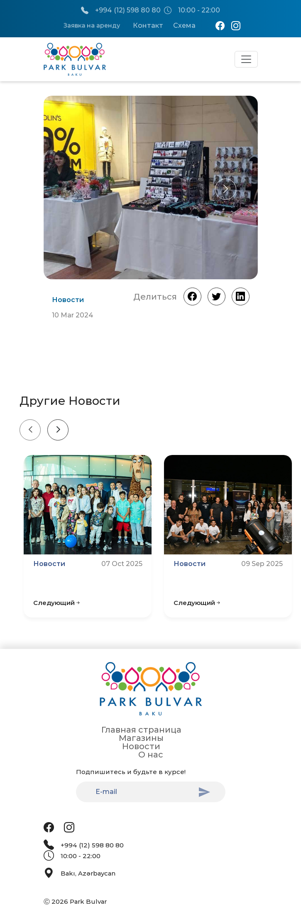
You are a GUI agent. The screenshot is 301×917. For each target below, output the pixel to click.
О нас (150, 755)
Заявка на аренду (92, 26)
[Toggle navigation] (246, 59)
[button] (225, 189)
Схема (184, 25)
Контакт (148, 25)
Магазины (141, 738)
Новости (141, 746)
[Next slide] (58, 429)
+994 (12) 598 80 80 (121, 11)
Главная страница (141, 730)
